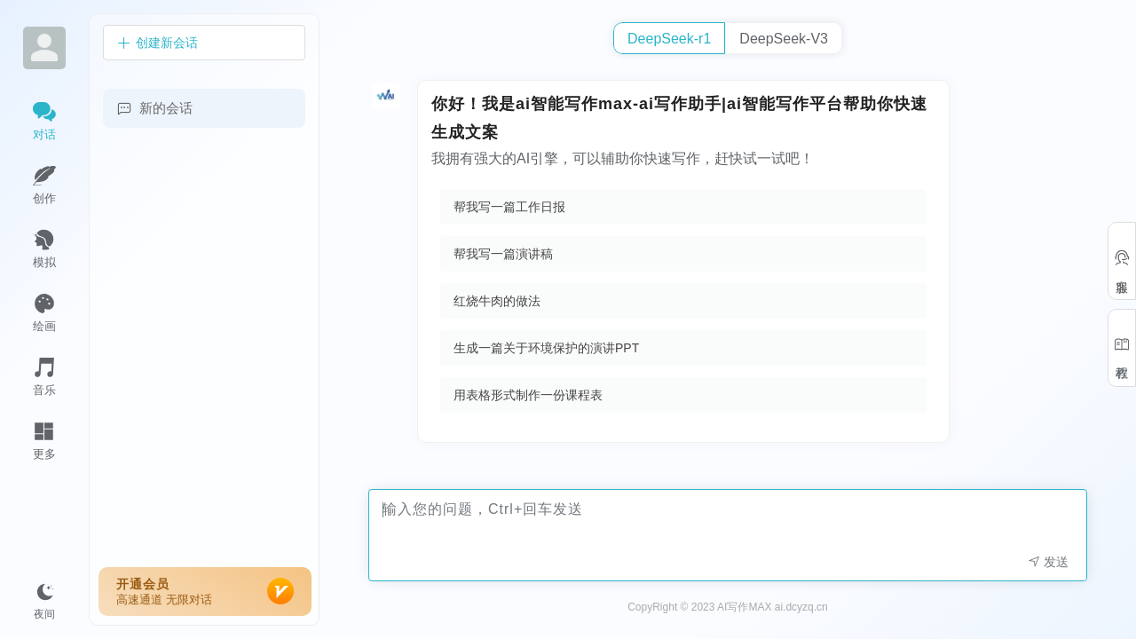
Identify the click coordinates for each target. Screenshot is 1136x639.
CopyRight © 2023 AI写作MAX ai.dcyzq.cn (727, 607)
